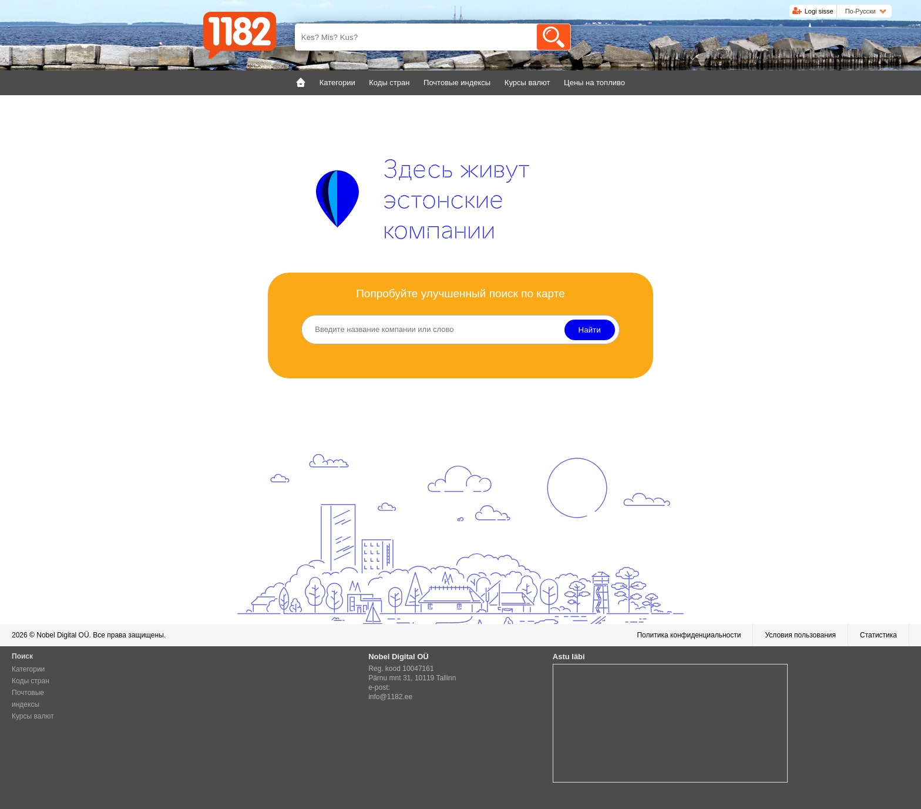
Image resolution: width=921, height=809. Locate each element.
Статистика (878, 635)
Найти (590, 329)
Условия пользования (800, 635)
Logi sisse (819, 11)
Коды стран (30, 681)
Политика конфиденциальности (689, 635)
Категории (28, 669)
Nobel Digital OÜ (62, 635)
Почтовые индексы (28, 699)
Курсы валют (33, 716)
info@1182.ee (390, 697)
